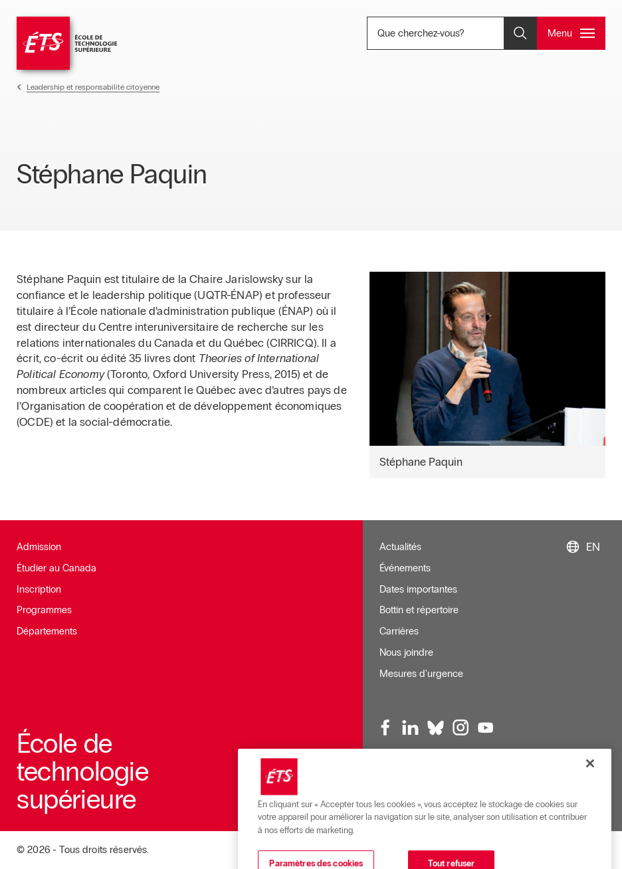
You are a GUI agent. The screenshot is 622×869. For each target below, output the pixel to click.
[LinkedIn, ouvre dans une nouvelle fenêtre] (410, 727)
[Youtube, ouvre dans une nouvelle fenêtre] (485, 727)
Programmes (44, 610)
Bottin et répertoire (419, 610)
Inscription (39, 589)
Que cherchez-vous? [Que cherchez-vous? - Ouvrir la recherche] (458, 33)
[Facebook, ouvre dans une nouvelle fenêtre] (386, 727)
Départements (47, 631)
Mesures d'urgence (421, 674)
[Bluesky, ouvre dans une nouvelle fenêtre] (436, 727)
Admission (39, 547)
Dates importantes (418, 589)
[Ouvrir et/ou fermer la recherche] (520, 33)
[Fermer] (590, 788)
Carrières (399, 631)
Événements (405, 568)
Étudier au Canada (56, 568)
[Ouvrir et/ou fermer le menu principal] (571, 33)
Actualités (400, 547)
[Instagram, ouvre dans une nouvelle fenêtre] (460, 727)
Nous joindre (406, 652)
